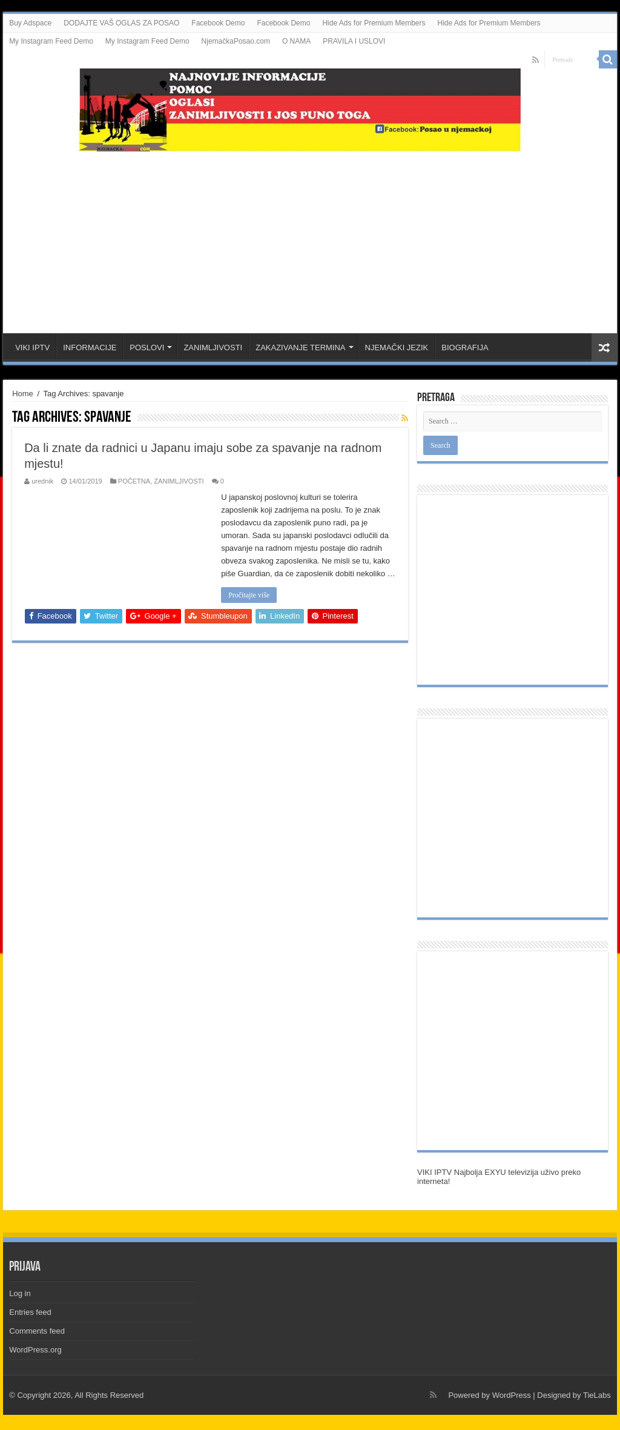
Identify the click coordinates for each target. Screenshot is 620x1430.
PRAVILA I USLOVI (354, 41)
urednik (42, 481)
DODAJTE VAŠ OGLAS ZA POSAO (121, 23)
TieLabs (597, 1395)
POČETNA (134, 481)
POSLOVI (147, 347)
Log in (19, 1293)
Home (22, 393)
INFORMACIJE (89, 347)
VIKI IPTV (32, 347)
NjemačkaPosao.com (236, 41)
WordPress (511, 1395)
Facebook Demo (218, 23)
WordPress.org (35, 1349)
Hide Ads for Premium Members (373, 23)
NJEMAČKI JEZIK (397, 347)
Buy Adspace (30, 23)
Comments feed (37, 1330)
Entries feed (30, 1312)
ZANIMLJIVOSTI (212, 347)
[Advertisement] (310, 236)
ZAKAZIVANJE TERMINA (300, 347)
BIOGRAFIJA (464, 347)
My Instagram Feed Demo (51, 41)
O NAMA (296, 41)
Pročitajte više (248, 595)
